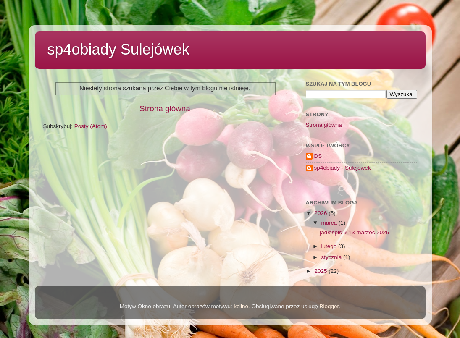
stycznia (332, 257)
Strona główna (164, 108)
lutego (330, 246)
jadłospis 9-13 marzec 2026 (354, 232)
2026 (321, 213)
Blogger (329, 306)
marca (330, 223)
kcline (241, 306)
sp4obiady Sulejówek (118, 49)
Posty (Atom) (90, 126)
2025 (321, 271)
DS (318, 156)
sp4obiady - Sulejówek (342, 168)
